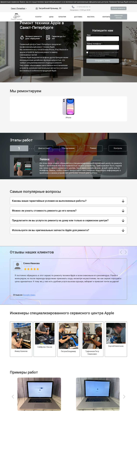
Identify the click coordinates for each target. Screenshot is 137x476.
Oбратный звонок (118, 17)
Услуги (38, 17)
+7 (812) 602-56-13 (83, 7)
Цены (51, 17)
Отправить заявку (102, 61)
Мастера (90, 17)
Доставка (78, 17)
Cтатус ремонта (118, 8)
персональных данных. (97, 56)
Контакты (106, 17)
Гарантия (62, 17)
